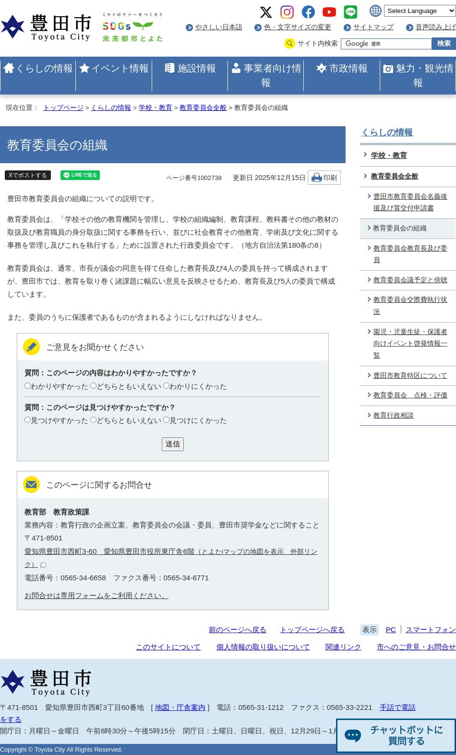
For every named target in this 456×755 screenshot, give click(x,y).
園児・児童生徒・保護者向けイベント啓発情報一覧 (410, 343)
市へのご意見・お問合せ (416, 647)
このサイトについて (168, 647)
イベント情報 (120, 68)
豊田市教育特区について (410, 375)
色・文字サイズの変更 (297, 27)
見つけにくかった (198, 420)
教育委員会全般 (203, 107)
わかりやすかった (59, 386)
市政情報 (348, 68)
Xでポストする (28, 175)
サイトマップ (373, 27)
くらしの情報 (44, 68)
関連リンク (343, 647)
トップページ (63, 107)
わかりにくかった (198, 386)
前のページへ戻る (237, 629)
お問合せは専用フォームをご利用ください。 (96, 595)
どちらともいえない (128, 386)
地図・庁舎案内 (180, 707)
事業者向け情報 (272, 75)
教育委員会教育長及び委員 (410, 254)
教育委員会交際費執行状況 (410, 305)
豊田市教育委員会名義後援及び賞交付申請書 (410, 202)
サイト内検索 (318, 43)
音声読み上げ (436, 27)
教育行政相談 (393, 415)
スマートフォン (431, 629)
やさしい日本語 (218, 27)
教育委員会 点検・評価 (410, 395)
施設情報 (197, 68)
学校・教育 (155, 107)
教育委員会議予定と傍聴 (410, 280)
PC (391, 629)
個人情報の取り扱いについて (263, 647)
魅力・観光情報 (425, 75)
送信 (173, 444)
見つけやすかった (59, 420)
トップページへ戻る (312, 629)
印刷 (330, 177)
